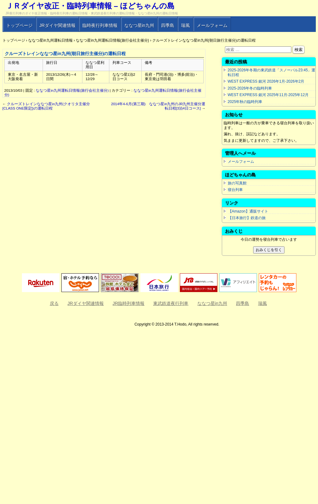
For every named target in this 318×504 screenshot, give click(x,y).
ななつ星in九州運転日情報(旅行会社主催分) (72, 90)
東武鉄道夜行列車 (170, 303)
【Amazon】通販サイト (248, 211)
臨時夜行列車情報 (99, 25)
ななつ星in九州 (139, 25)
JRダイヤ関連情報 (57, 25)
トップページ (19, 25)
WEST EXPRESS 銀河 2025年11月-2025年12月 (268, 95)
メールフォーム (212, 25)
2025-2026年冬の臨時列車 (250, 88)
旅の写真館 (237, 183)
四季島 (167, 25)
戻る (54, 303)
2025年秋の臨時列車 (245, 102)
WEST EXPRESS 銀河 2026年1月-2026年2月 (266, 81)
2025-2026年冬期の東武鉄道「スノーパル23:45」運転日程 (271, 72)
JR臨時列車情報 (128, 303)
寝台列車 (235, 190)
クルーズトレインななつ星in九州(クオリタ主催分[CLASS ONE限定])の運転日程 (46, 106)
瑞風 (185, 25)
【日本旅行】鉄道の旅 (247, 218)
